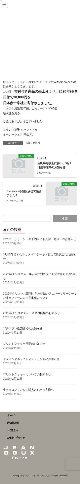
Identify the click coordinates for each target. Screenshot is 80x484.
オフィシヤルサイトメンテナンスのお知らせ (31, 359)
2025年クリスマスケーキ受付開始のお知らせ (32, 313)
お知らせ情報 (33, 142)
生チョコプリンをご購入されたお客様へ (28, 389)
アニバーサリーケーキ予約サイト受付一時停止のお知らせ (39, 239)
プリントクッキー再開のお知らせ (24, 343)
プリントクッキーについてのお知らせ (27, 374)
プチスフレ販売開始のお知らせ (22, 328)
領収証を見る (11, 113)
